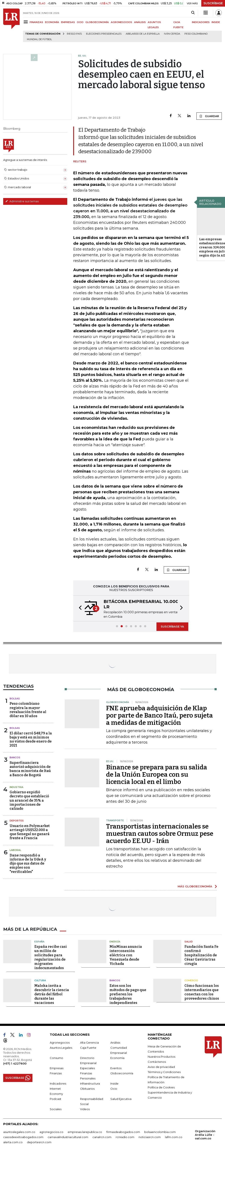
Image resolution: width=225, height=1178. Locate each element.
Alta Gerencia (89, 1042)
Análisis (115, 1042)
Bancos (15, 757)
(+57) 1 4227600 (14, 1063)
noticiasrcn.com (150, 1137)
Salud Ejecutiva (120, 1099)
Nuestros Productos (161, 1056)
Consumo (56, 1058)
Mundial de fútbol (39, 39)
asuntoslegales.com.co (19, 1132)
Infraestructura (90, 1083)
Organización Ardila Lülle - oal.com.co (205, 1134)
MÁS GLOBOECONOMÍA (195, 886)
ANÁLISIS (140, 22)
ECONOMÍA (52, 22)
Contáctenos (157, 1061)
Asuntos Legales (61, 1047)
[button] (79, 608)
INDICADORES (201, 22)
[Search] (193, 13)
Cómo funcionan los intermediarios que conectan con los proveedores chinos (201, 992)
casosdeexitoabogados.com (23, 1137)
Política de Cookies (161, 1087)
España (39, 941)
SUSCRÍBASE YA (172, 626)
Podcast (55, 1099)
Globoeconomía (121, 1073)
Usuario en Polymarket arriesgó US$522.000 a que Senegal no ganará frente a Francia (30, 832)
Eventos (115, 1068)
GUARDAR (209, 116)
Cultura (40, 980)
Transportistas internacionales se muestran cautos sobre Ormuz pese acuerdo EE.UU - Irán (159, 834)
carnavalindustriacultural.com (68, 1137)
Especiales (87, 1068)
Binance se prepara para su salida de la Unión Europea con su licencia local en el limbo (156, 774)
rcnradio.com (125, 1137)
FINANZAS (36, 22)
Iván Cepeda (172, 33)
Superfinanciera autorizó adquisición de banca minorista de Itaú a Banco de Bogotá (30, 769)
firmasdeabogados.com (123, 1132)
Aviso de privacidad (161, 1067)
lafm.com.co (173, 1137)
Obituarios (87, 1088)
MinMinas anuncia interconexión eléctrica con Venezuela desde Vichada (126, 955)
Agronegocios (60, 1042)
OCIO (80, 22)
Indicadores (58, 1083)
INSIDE (216, 22)
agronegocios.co (51, 1132)
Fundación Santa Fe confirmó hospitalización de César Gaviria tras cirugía (201, 955)
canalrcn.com (101, 1137)
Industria (16, 787)
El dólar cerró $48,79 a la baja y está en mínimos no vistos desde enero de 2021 (31, 739)
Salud (188, 941)
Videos (85, 1109)
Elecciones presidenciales (103, 33)
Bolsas (15, 698)
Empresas (56, 1068)
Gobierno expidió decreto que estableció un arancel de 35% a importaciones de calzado (29, 800)
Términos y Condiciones (164, 1072)
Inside (114, 1083)
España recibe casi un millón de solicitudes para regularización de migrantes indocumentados (50, 957)
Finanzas (56, 1073)
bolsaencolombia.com (160, 1132)
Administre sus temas (22, 201)
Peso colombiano (195, 33)
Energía (115, 941)
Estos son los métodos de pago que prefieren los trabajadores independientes (128, 994)
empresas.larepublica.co (85, 1132)
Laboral (15, 850)
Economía (117, 1058)
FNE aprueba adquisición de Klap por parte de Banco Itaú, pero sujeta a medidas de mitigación (159, 715)
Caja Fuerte (88, 1047)
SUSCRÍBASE (213, 3)
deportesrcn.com (39, 1142)
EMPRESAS (68, 22)
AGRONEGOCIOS (121, 22)
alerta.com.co (13, 1142)
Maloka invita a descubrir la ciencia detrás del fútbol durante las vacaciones (51, 994)
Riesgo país (74, 33)
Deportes (17, 820)
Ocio (113, 1088)
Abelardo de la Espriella (143, 33)
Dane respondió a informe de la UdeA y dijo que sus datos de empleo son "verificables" (28, 863)
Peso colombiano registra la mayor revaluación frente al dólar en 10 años (28, 710)
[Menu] (26, 22)
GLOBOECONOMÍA (97, 22)
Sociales (55, 1109)
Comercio (191, 980)
